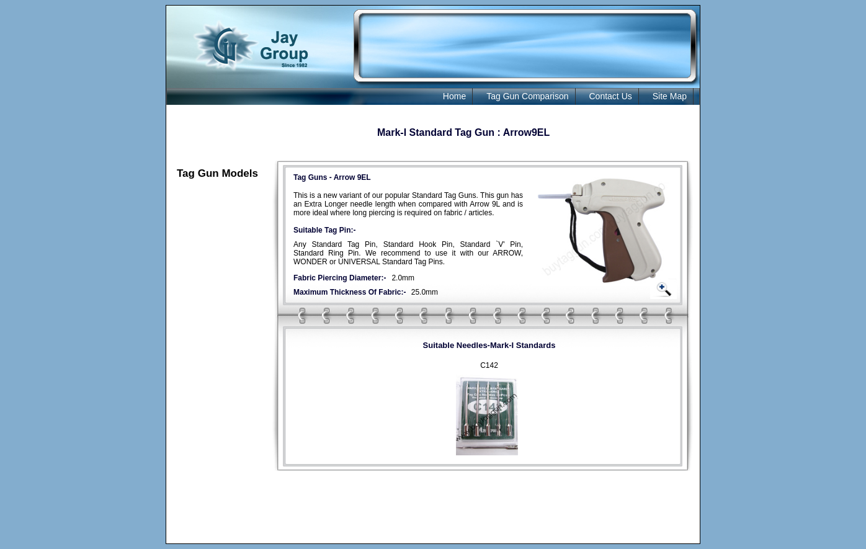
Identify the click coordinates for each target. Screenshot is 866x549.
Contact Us (610, 96)
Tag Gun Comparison (527, 96)
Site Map (670, 96)
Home (454, 96)
